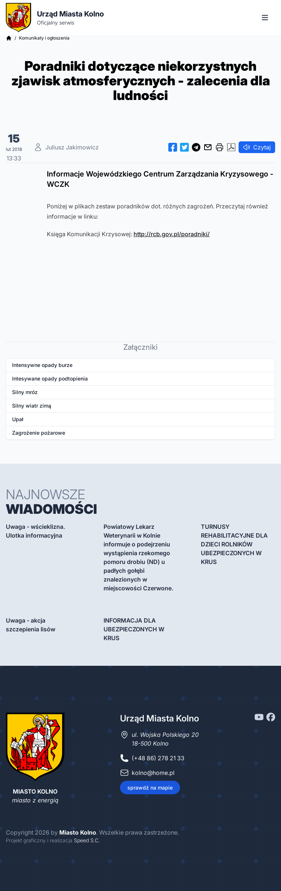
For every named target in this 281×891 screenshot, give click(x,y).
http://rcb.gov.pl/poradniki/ (172, 234)
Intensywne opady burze (42, 365)
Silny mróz (25, 392)
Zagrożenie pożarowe (38, 433)
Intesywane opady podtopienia (50, 378)
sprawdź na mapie (150, 787)
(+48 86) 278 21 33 (158, 758)
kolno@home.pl (153, 772)
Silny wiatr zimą (31, 405)
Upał (17, 419)
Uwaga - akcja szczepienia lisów (30, 625)
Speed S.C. (87, 840)
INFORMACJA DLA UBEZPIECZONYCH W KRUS (134, 629)
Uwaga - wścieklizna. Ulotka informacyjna (35, 531)
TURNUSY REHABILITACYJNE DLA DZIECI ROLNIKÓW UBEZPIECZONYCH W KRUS (234, 544)
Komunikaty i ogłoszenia (44, 38)
